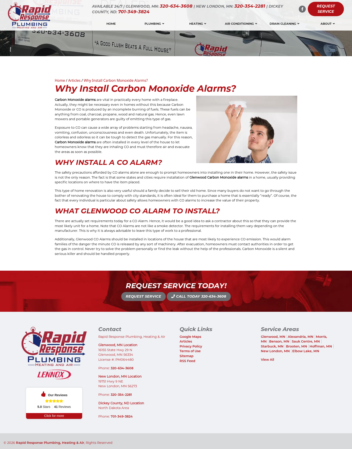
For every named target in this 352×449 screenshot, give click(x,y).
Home (60, 80)
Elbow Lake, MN (305, 351)
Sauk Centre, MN (306, 341)
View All (267, 360)
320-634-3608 (177, 6)
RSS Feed (187, 361)
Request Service (326, 9)
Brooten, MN (296, 346)
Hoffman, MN (321, 346)
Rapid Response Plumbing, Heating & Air (50, 443)
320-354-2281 (250, 6)
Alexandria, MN (300, 337)
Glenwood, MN (273, 337)
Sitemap (187, 356)
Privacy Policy (191, 346)
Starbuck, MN (272, 346)
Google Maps (190, 337)
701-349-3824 (134, 11)
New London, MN (275, 351)
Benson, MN (279, 341)
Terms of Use (190, 351)
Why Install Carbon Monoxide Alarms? (116, 80)
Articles (74, 80)
